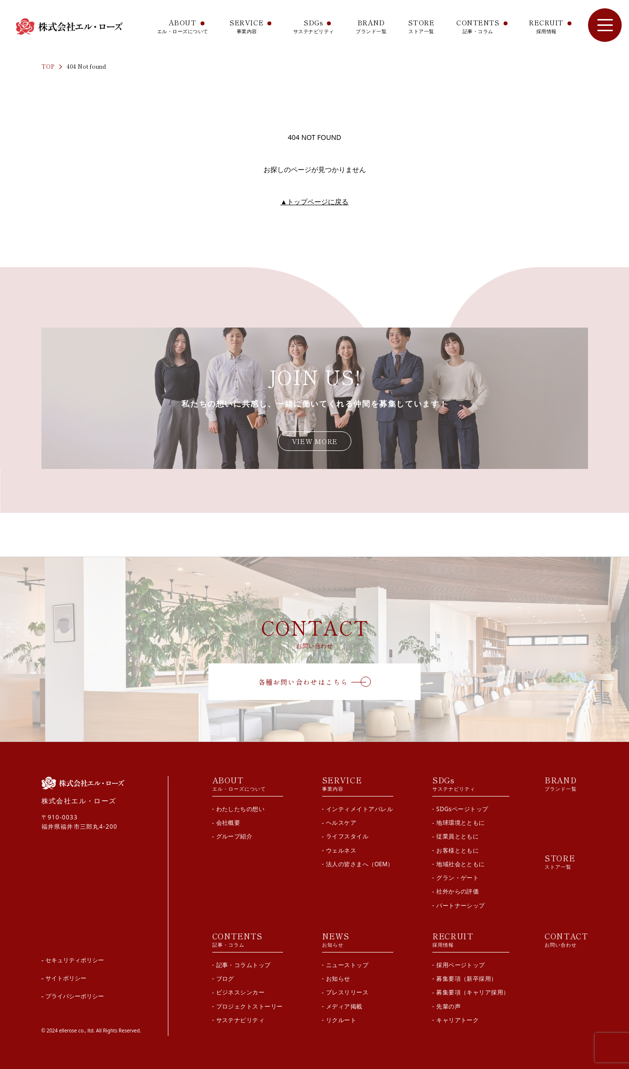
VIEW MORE (315, 441)
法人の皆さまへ (359, 864)
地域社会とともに (460, 864)
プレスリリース (347, 992)
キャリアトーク (457, 1020)
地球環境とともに (460, 822)
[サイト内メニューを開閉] (605, 25)
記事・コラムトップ (243, 965)
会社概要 (228, 822)
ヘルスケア (341, 822)
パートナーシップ (460, 905)
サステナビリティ (240, 1020)
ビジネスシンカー (240, 992)
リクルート (341, 1020)
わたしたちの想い (240, 809)
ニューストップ (347, 965)
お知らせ (338, 978)
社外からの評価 (457, 891)
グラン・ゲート (457, 878)
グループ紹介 (234, 836)
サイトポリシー (65, 978)
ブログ (225, 978)
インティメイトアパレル (359, 809)
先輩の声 (448, 1006)
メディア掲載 (344, 1006)
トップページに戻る (315, 201)
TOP (47, 66)
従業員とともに (457, 836)
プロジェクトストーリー (249, 1006)
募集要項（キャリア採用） (472, 992)
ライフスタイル (347, 836)
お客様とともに (457, 850)
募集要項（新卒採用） (466, 978)
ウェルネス (341, 850)
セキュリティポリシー (74, 960)
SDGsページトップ (462, 809)
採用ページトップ (460, 965)
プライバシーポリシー (74, 996)
